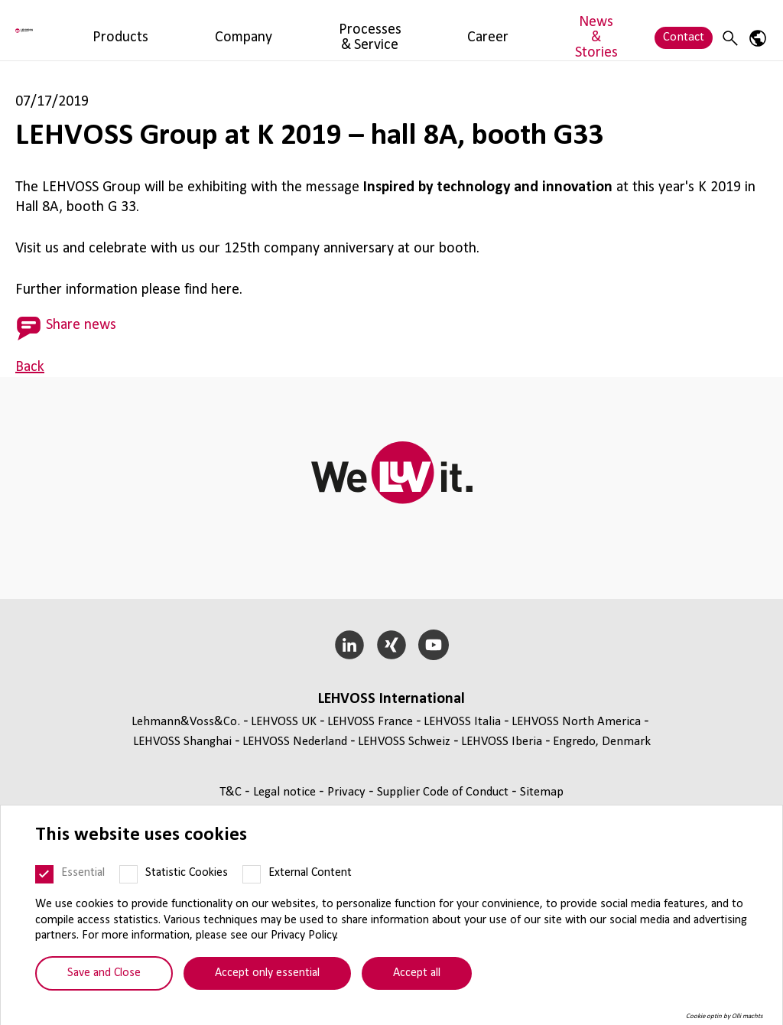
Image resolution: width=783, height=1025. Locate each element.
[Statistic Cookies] (128, 874)
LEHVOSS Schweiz (404, 741)
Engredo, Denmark (602, 741)
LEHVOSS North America (576, 721)
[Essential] (44, 874)
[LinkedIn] (350, 645)
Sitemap (542, 792)
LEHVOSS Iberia (501, 741)
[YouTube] (433, 645)
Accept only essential (267, 973)
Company (253, 29)
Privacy (348, 792)
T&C (232, 792)
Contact (683, 29)
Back (29, 367)
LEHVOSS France (370, 721)
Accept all (416, 973)
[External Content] (251, 874)
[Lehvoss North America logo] (73, 30)
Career (434, 29)
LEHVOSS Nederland (294, 741)
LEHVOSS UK (284, 721)
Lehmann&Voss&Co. (186, 721)
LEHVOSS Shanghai (182, 741)
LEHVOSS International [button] (391, 699)
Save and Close (104, 973)
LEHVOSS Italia (462, 721)
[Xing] (392, 645)
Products (188, 29)
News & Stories (509, 29)
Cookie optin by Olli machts (724, 1016)
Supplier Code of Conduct (444, 792)
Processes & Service (347, 29)
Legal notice (286, 792)
